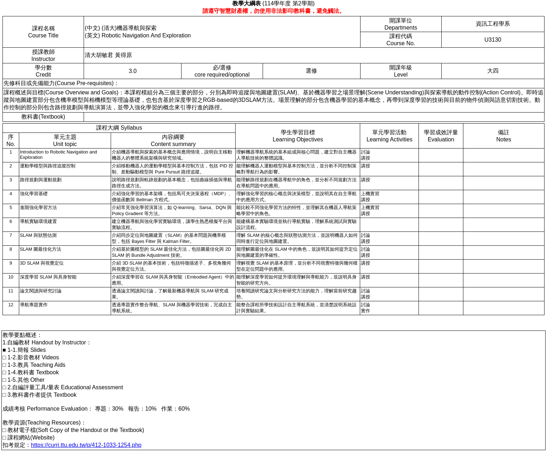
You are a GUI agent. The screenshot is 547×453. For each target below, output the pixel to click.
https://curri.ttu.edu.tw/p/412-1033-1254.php (86, 445)
